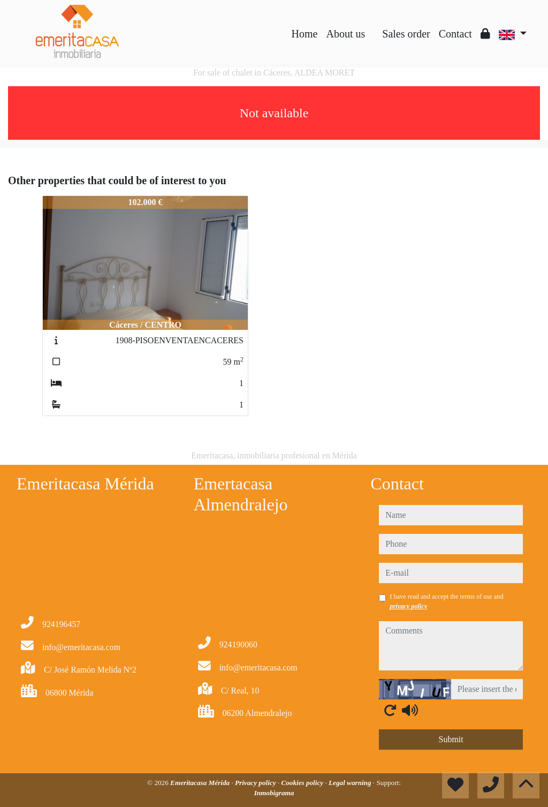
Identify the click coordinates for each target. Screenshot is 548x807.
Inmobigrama (274, 793)
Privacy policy (256, 783)
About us (345, 34)
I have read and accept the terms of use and (446, 601)
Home (305, 34)
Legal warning (351, 783)
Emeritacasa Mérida (200, 783)
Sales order (406, 34)
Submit (451, 739)
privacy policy (408, 606)
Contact (455, 34)
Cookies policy (303, 783)
